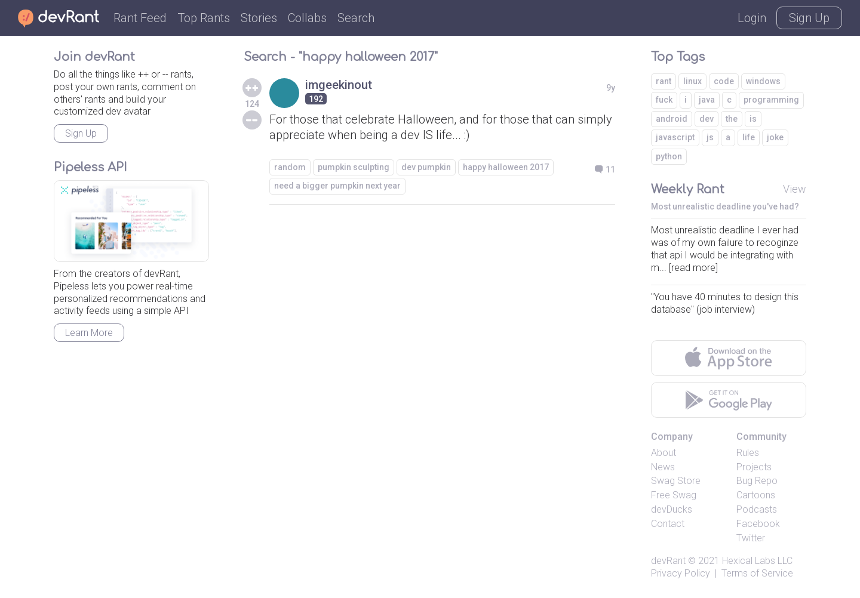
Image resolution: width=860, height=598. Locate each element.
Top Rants (203, 18)
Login (752, 18)
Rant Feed (140, 18)
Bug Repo (757, 480)
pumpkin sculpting (353, 167)
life (748, 137)
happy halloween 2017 (506, 167)
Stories (259, 18)
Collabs (307, 18)
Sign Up (809, 18)
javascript (675, 137)
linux (692, 81)
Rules (747, 452)
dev (706, 119)
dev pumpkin (426, 167)
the (732, 119)
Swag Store (676, 480)
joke (775, 137)
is (753, 119)
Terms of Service (757, 573)
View (794, 189)
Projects (754, 467)
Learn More (89, 332)
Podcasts (756, 509)
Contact (667, 523)
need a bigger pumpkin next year (337, 185)
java (707, 99)
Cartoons (755, 495)
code (724, 81)
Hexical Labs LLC (757, 560)
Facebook (758, 523)
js (710, 137)
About (663, 452)
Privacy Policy (680, 573)
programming (771, 99)
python (669, 156)
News (663, 467)
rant (663, 81)
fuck (664, 99)
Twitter (750, 538)
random (290, 167)
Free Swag (673, 495)
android (671, 119)
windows (763, 81)
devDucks (671, 509)
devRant (668, 560)
